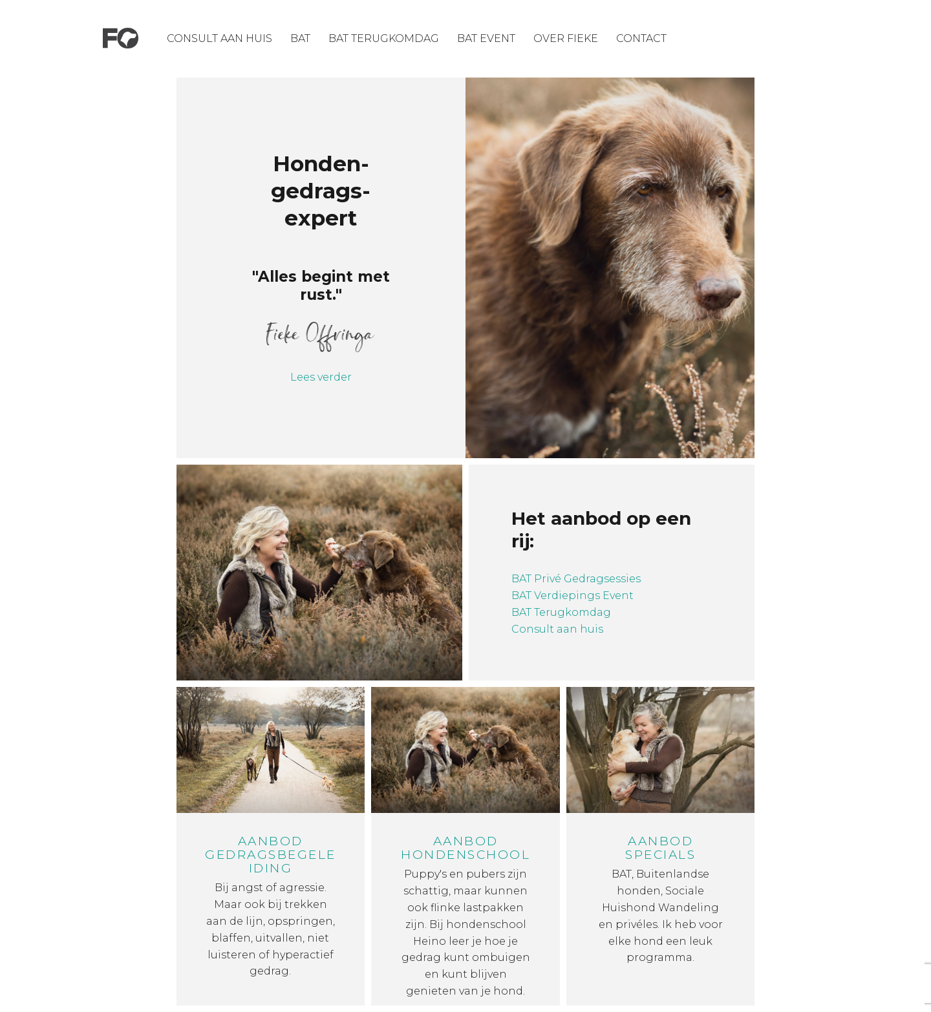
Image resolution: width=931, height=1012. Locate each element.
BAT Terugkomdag (561, 612)
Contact (641, 38)
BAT (300, 38)
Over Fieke (565, 38)
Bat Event (486, 38)
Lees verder (321, 377)
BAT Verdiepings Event (573, 595)
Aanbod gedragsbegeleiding (270, 855)
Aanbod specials (660, 848)
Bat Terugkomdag (383, 38)
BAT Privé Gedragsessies (576, 579)
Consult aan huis (219, 38)
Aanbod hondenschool (465, 848)
